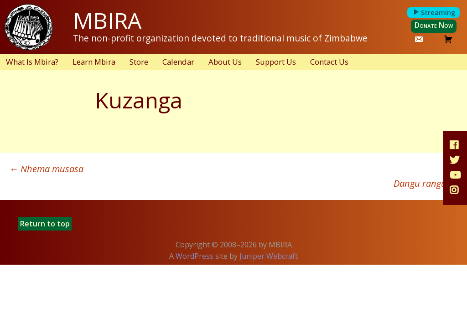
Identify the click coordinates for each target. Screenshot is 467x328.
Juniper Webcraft (268, 256)
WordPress (194, 256)
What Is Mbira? (32, 61)
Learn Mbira (94, 61)
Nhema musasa (46, 169)
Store (139, 61)
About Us (225, 61)
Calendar (178, 61)
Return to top (45, 224)
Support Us (276, 61)
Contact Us (329, 61)
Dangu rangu (426, 183)
